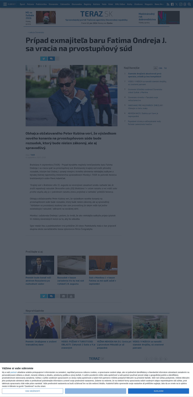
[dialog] (96, 380)
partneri (13, 372)
